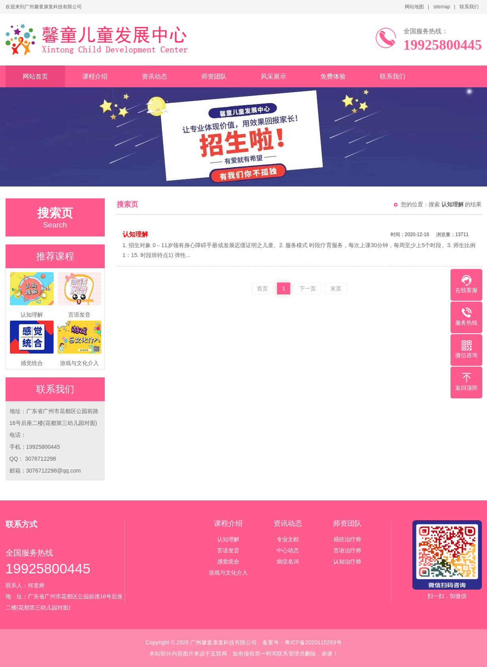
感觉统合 (228, 561)
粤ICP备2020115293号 (313, 642)
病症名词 (288, 561)
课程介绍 (95, 76)
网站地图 (414, 7)
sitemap (441, 7)
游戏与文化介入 (228, 572)
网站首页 (35, 76)
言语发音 (228, 550)
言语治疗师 (347, 550)
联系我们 (469, 7)
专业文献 (288, 539)
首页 (262, 288)
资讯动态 (154, 76)
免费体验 (333, 76)
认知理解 (228, 539)
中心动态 (288, 550)
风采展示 (273, 76)
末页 (335, 288)
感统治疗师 (347, 539)
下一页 (307, 288)
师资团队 (214, 76)
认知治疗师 (347, 561)
